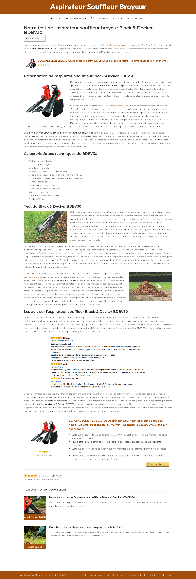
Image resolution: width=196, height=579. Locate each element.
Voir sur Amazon (159, 464)
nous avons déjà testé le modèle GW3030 (109, 45)
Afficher (40, 38)
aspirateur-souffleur (117, 105)
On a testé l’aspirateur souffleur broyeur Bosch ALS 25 (85, 527)
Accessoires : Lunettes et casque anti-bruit (118, 18)
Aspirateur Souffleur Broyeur (98, 6)
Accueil (56, 18)
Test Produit (75, 18)
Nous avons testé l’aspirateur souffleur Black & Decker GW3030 (92, 497)
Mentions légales (157, 575)
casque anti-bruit (32, 277)
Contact (172, 575)
